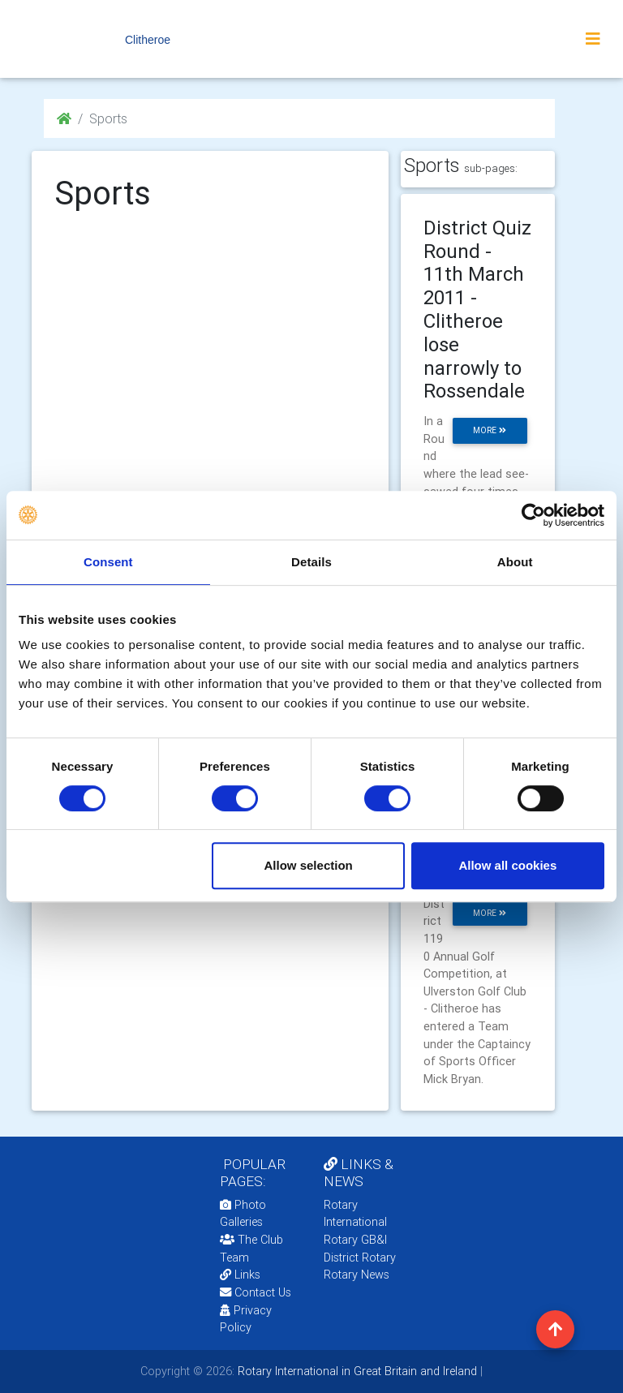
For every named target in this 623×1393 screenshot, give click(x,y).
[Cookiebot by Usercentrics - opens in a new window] (533, 515)
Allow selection (308, 865)
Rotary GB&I (355, 1239)
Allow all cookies (507, 865)
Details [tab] (311, 562)
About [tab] (515, 562)
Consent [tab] (108, 562)
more (489, 430)
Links (240, 1274)
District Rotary (360, 1257)
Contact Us (255, 1292)
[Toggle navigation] (593, 39)
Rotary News (356, 1274)
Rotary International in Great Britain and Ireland (355, 1371)
